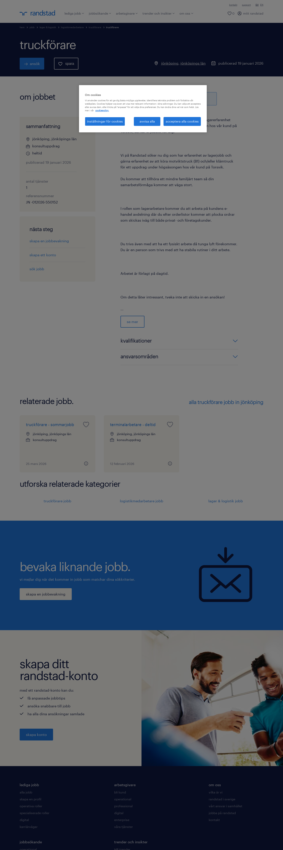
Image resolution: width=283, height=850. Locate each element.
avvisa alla (147, 121)
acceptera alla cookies (182, 121)
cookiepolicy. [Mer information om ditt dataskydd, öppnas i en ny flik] (102, 110)
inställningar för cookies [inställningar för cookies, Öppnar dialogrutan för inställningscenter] (105, 121)
